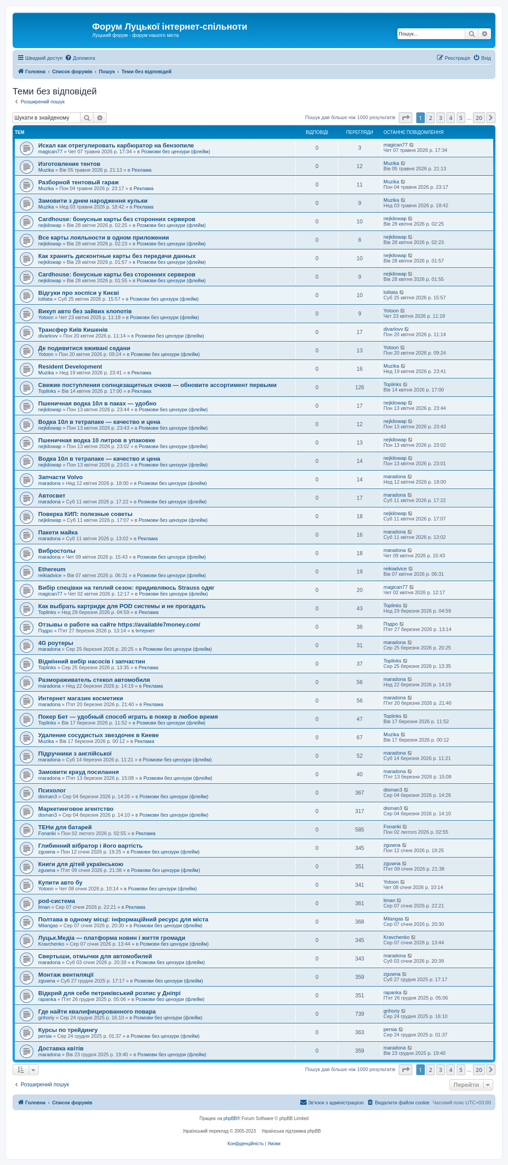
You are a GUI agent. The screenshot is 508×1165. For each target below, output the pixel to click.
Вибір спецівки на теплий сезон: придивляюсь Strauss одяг (126, 587)
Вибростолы (57, 550)
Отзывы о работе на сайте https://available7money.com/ (119, 624)
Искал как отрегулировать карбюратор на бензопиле (116, 145)
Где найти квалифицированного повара (97, 1011)
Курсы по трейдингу (68, 1030)
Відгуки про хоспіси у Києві (78, 292)
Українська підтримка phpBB (291, 1131)
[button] (405, 117)
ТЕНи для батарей (65, 827)
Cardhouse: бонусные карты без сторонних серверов (117, 219)
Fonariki (47, 833)
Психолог (52, 790)
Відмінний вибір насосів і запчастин (91, 661)
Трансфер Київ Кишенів (73, 329)
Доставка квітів (61, 1048)
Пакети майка (58, 532)
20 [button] (479, 118)
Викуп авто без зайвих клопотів (85, 311)
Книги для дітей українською (80, 864)
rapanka (47, 999)
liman (44, 907)
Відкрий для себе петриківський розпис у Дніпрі (109, 993)
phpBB (230, 1118)
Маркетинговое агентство (75, 808)
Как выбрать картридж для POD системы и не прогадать (121, 606)
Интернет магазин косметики (80, 698)
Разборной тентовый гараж (78, 182)
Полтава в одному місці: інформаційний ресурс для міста (123, 919)
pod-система (56, 901)
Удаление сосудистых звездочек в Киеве (98, 735)
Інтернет (145, 630)
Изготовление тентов (69, 163)
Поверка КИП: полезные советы (85, 514)
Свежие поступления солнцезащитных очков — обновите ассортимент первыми (157, 385)
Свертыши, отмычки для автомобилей (95, 956)
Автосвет (52, 495)
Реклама (142, 170)
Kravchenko (51, 944)
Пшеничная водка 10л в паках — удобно (97, 403)
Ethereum (52, 569)
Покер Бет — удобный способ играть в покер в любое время (128, 716)
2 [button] (430, 118)
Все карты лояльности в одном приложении (103, 237)
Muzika (46, 170)
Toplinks (47, 391)
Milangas (48, 925)
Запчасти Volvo (60, 477)
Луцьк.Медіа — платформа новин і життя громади (111, 937)
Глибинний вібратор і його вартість (90, 845)
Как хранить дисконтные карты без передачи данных (117, 256)
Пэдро (45, 630)
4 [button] (450, 118)
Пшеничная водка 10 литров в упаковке (96, 440)
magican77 (50, 151)
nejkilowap (49, 225)
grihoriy (46, 1017)
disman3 (47, 796)
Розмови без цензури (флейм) (175, 151)
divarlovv (48, 335)
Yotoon (45, 317)
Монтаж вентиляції (66, 974)
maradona (49, 483)
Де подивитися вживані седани (84, 348)
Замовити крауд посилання (78, 772)
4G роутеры (55, 643)
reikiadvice (50, 575)
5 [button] (461, 118)
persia (45, 1036)
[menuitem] (80, 58)
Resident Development (70, 366)
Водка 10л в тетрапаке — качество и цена (99, 421)
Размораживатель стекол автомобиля (94, 679)
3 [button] (440, 118)
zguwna (46, 851)
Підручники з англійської (74, 753)
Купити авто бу (60, 882)
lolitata (45, 299)
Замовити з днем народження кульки (92, 200)
